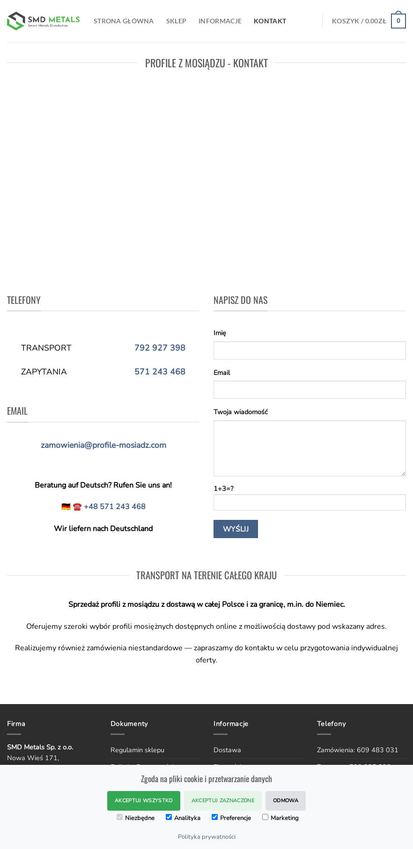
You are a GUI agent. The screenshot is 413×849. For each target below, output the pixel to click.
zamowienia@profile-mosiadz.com (103, 445)
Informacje (220, 21)
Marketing (280, 818)
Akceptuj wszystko (144, 800)
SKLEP (176, 21)
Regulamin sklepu (137, 750)
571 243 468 (159, 371)
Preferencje (231, 818)
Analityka (183, 818)
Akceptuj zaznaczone (223, 800)
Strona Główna (124, 21)
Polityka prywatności (207, 837)
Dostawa (227, 750)
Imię (220, 333)
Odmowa (285, 800)
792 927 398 (159, 347)
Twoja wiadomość (241, 412)
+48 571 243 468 (115, 507)
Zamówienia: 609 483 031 (357, 750)
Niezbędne (136, 818)
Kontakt (270, 21)
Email (222, 372)
